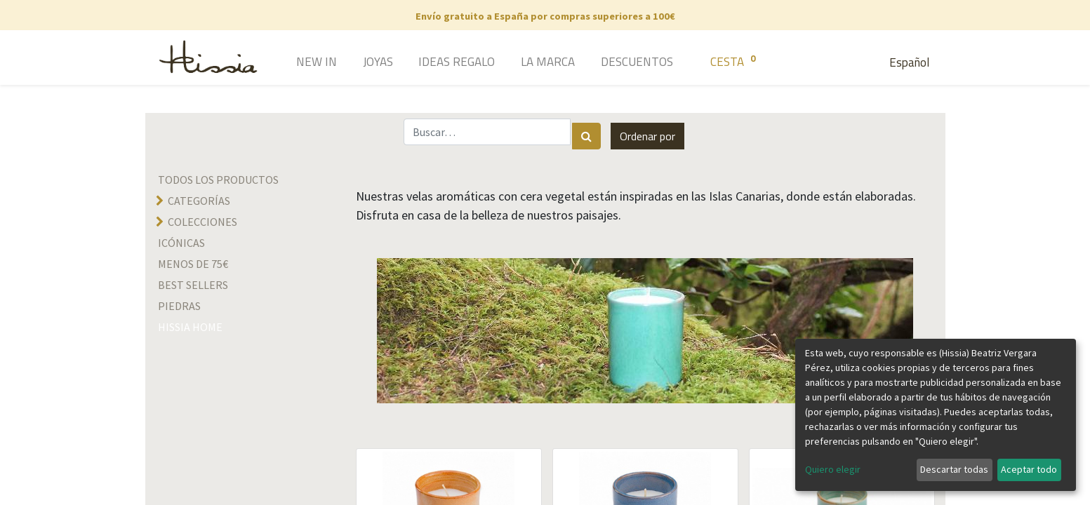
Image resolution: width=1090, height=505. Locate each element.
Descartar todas (954, 469)
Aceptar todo (1029, 469)
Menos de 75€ (193, 264)
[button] (647, 136)
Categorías (199, 201)
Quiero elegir (832, 469)
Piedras (179, 306)
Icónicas (181, 243)
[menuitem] (297, 63)
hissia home (190, 327)
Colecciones (202, 222)
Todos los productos (218, 180)
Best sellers (193, 285)
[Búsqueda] (586, 136)
